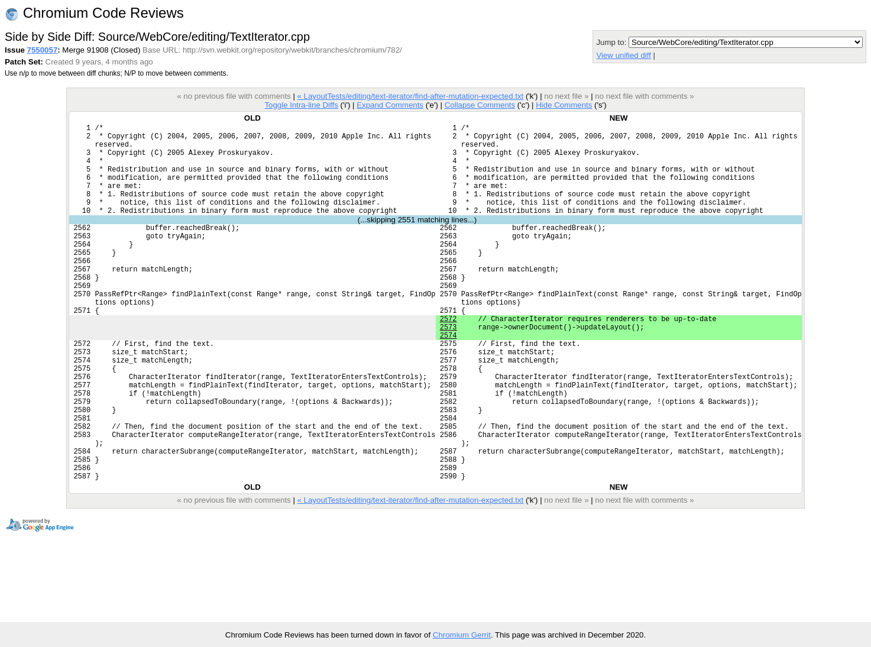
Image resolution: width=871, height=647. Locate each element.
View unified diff (623, 55)
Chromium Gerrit (462, 634)
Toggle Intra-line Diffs (301, 105)
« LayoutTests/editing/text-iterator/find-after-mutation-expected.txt (410, 96)
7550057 (42, 50)
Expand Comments (390, 105)
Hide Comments (564, 105)
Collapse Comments (480, 105)
